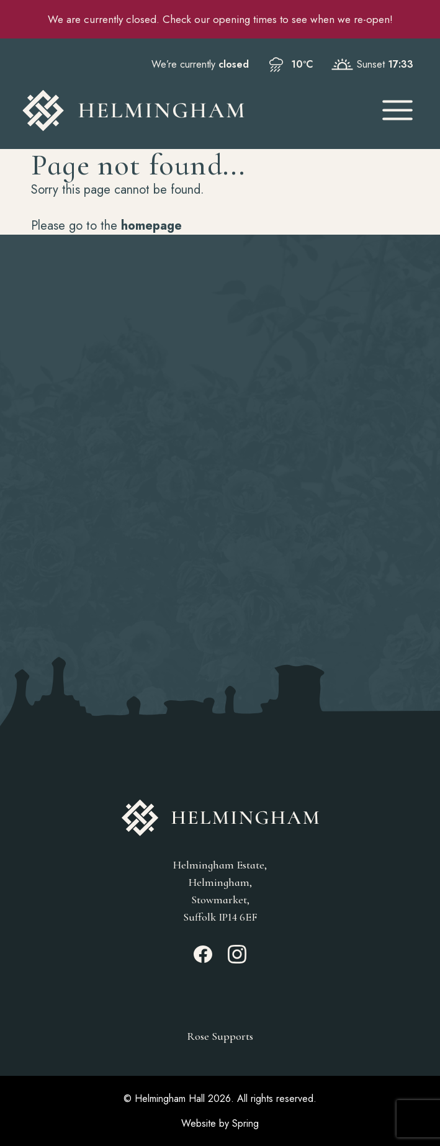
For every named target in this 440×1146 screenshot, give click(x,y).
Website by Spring (220, 1123)
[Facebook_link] (203, 960)
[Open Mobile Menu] (397, 110)
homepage (151, 226)
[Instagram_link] (237, 960)
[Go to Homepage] (190, 110)
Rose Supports (220, 1036)
